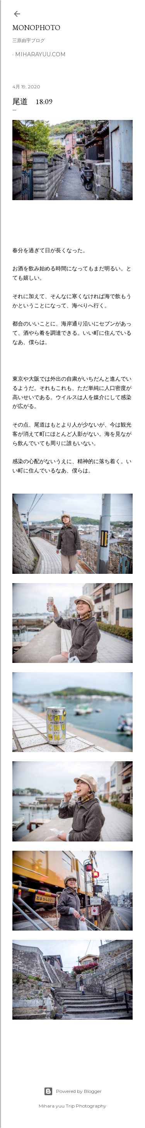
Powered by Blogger (73, 1091)
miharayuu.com (40, 54)
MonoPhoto (36, 27)
